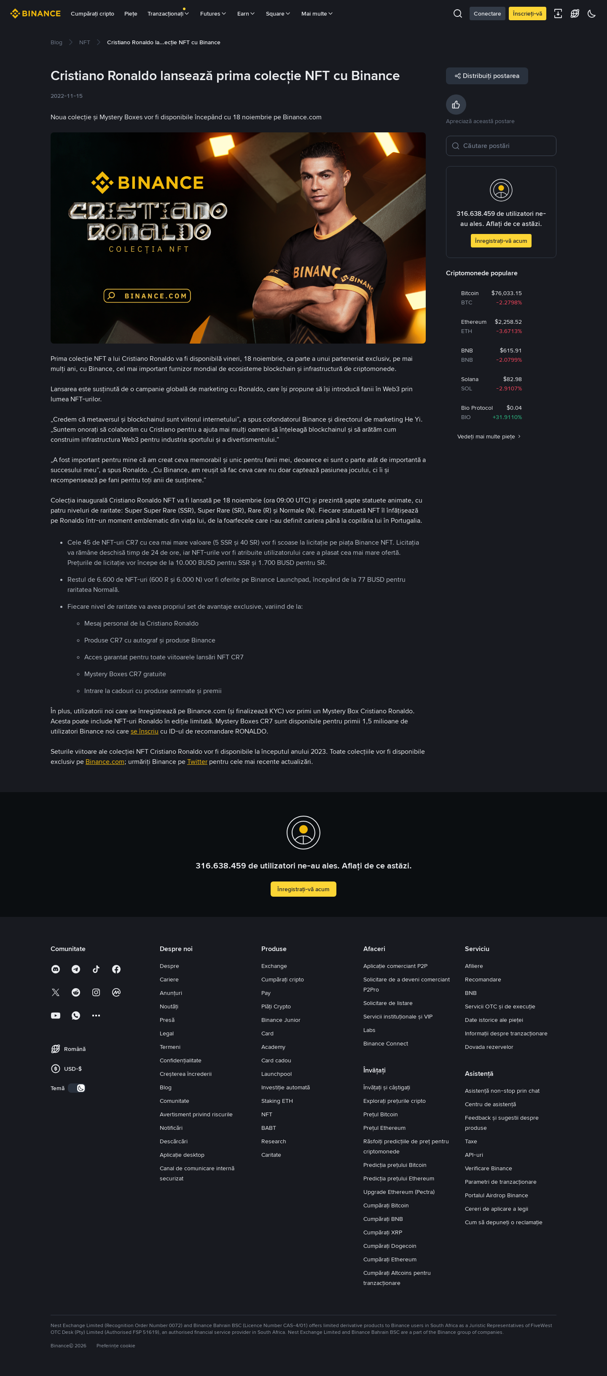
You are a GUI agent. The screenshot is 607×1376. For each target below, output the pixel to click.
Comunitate (174, 1101)
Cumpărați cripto (92, 13)
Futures (213, 13)
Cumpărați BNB (383, 1219)
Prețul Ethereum (384, 1127)
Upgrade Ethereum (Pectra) (399, 1192)
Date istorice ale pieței (494, 1020)
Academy (273, 1047)
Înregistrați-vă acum (501, 241)
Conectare (487, 13)
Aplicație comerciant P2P (395, 966)
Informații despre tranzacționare (506, 1033)
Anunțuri (171, 993)
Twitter (197, 761)
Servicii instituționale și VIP (397, 1016)
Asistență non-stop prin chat (502, 1090)
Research (273, 1141)
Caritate (271, 1154)
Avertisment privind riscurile (196, 1114)
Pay (266, 993)
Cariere (169, 979)
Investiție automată (285, 1087)
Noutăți (169, 1006)
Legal (167, 1033)
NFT (266, 1114)
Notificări (171, 1127)
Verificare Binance (488, 1168)
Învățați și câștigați (386, 1087)
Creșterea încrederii (186, 1074)
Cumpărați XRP (382, 1232)
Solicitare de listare (388, 1003)
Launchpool (276, 1074)
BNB (471, 993)
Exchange (274, 966)
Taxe (471, 1141)
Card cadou (276, 1060)
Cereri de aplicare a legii (496, 1208)
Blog (166, 1087)
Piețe (130, 13)
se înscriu (144, 731)
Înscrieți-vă (527, 13)
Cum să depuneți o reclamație (504, 1222)
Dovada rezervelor (489, 1047)
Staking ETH (277, 1101)
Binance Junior (281, 1020)
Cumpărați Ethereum (389, 1259)
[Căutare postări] (507, 146)
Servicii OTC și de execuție (500, 1006)
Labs (369, 1030)
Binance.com (105, 761)
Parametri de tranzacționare (501, 1181)
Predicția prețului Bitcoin (395, 1165)
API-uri (474, 1154)
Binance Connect (385, 1043)
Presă (167, 1020)
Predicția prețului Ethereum (398, 1178)
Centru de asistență (490, 1104)
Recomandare (483, 979)
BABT (268, 1127)
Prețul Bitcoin (380, 1114)
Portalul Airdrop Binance (496, 1195)
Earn (246, 13)
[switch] (77, 1088)
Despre (169, 966)
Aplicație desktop (182, 1154)
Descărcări (174, 1141)
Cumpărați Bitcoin (386, 1205)
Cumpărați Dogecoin (389, 1246)
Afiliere (474, 966)
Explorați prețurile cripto (394, 1101)
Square (278, 13)
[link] (56, 42)
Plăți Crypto (276, 1006)
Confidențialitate (180, 1060)
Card (267, 1033)
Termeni (170, 1047)
